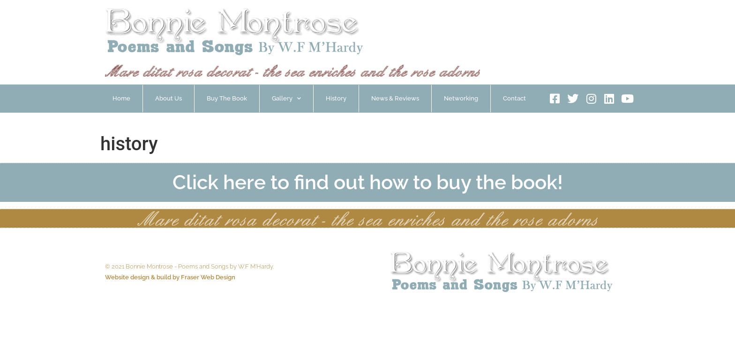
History (336, 98)
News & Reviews (395, 98)
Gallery (286, 98)
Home (121, 98)
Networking (461, 98)
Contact (514, 98)
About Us (168, 98)
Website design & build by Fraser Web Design (170, 277)
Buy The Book (227, 98)
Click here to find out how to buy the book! (367, 182)
